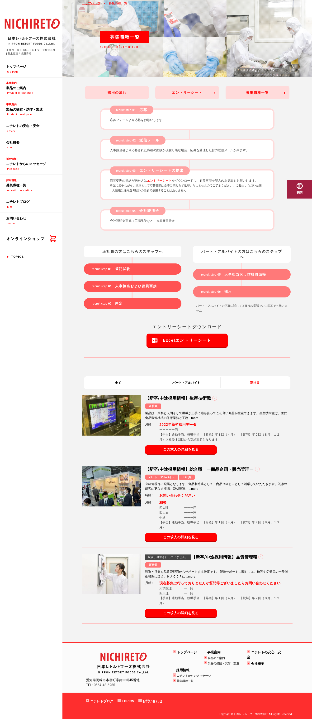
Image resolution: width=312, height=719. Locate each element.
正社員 (254, 382)
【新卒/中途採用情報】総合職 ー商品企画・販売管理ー (199, 469)
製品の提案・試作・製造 (223, 663)
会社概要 (257, 664)
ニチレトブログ (101, 701)
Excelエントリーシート (187, 340)
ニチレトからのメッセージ (194, 676)
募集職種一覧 (257, 92)
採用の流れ (117, 92)
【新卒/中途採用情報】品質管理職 (224, 556)
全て (118, 382)
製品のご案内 (216, 658)
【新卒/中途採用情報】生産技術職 (178, 398)
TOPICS (17, 256)
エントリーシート (187, 92)
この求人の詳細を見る (181, 450)
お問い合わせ (152, 701)
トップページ (91, 3)
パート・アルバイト (186, 382)
